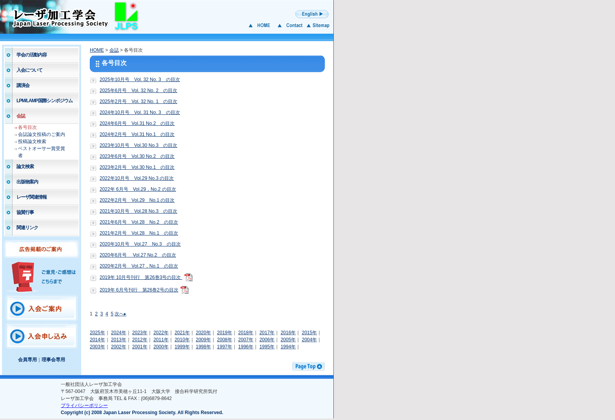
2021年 (182, 332)
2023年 (139, 332)
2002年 (118, 346)
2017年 (267, 332)
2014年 (97, 339)
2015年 (309, 332)
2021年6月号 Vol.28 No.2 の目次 (139, 222)
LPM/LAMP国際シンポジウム (44, 100)
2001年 (139, 346)
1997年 (224, 346)
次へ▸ (120, 314)
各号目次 (27, 127)
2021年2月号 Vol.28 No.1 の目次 (139, 233)
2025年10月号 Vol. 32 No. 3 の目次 (140, 79)
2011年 (161, 339)
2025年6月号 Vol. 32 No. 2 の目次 (138, 90)
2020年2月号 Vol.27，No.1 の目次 (139, 266)
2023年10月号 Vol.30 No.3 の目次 (138, 145)
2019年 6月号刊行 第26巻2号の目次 (139, 290)
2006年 (267, 339)
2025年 (97, 332)
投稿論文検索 (32, 141)
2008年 (224, 339)
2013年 (118, 339)
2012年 (139, 339)
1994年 (288, 346)
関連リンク (27, 227)
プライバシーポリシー (84, 405)
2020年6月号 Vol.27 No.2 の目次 (138, 255)
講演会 (22, 85)
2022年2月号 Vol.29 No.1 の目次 (137, 200)
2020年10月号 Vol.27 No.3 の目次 (140, 244)
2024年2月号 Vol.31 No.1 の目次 (137, 134)
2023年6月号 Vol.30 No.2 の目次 (137, 156)
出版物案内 (27, 182)
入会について (29, 70)
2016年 (288, 332)
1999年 (182, 346)
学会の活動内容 (31, 55)
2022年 (161, 332)
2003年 (97, 346)
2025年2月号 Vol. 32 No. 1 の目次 (138, 101)
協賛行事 (25, 212)
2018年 (245, 332)
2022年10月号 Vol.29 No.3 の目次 (137, 178)
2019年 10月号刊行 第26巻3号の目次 (141, 277)
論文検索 (25, 166)
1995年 (267, 346)
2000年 (161, 346)
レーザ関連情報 (31, 197)
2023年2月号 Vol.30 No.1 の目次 (137, 167)
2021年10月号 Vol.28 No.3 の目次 (138, 211)
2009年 (203, 339)
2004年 (309, 339)
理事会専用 (53, 359)
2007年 (245, 339)
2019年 (224, 332)
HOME (97, 50)
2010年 (182, 339)
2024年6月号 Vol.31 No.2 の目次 (137, 123)
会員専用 (27, 359)
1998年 (203, 346)
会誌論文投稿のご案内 (41, 134)
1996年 (245, 346)
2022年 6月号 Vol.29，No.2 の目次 (138, 189)
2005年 (288, 339)
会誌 (20, 116)
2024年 (118, 332)
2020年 (203, 332)
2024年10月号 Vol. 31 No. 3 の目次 (140, 112)
